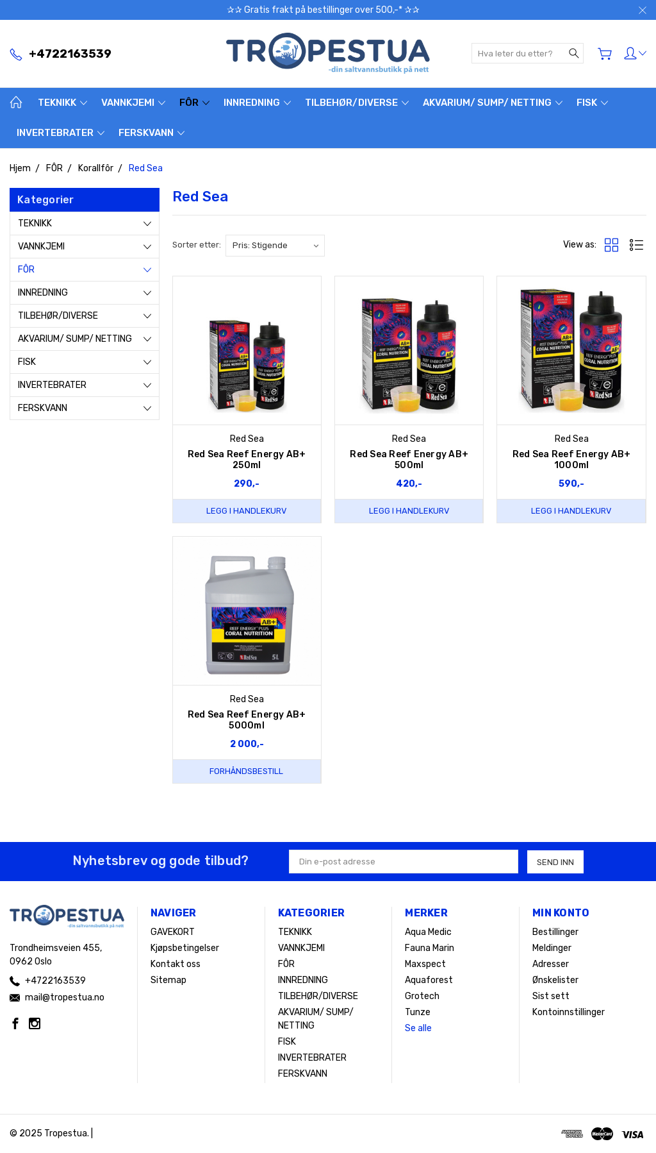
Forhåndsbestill (246, 771)
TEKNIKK (62, 102)
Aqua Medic (428, 932)
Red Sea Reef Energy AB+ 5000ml (247, 720)
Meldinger (551, 948)
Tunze (417, 1012)
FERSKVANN (151, 133)
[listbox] (275, 246)
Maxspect (425, 964)
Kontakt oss (176, 964)
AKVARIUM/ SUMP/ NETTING (492, 102)
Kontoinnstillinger (568, 1012)
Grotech (422, 996)
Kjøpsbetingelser (185, 948)
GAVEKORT (173, 932)
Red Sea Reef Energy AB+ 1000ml (571, 460)
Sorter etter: (196, 244)
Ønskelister (555, 980)
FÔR (194, 102)
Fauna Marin (429, 948)
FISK (592, 102)
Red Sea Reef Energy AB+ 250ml (247, 460)
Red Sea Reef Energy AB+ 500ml (409, 460)
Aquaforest (429, 980)
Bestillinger (555, 932)
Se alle (418, 1028)
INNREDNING (257, 102)
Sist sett (551, 996)
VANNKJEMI (133, 102)
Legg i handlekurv (246, 511)
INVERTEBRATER (60, 133)
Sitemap (168, 980)
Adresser (550, 964)
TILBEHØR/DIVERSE (357, 102)
